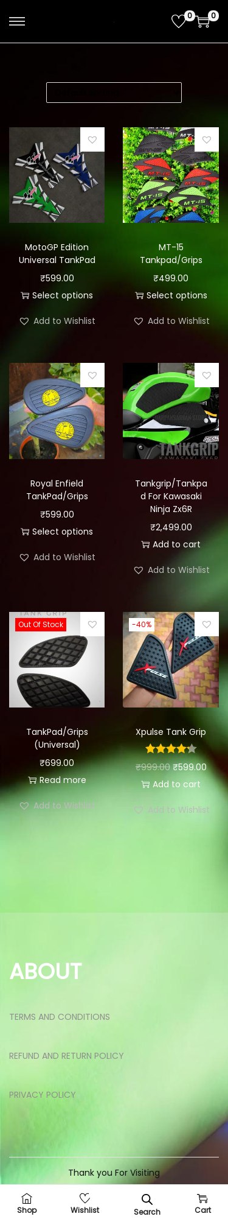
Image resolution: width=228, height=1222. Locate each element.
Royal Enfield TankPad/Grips (57, 489)
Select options (57, 295)
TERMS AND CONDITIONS (59, 1017)
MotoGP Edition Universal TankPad (57, 253)
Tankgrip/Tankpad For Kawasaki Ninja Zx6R (171, 496)
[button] (92, 139)
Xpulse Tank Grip (171, 732)
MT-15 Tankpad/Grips (171, 253)
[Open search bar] (147, 1199)
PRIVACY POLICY (42, 1095)
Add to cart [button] (171, 544)
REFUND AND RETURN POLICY (66, 1056)
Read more (57, 780)
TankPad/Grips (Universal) (57, 738)
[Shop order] (114, 92)
